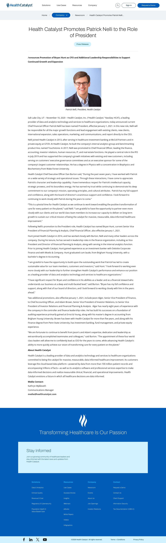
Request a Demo (148, 5)
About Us (91, 498)
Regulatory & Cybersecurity (41, 504)
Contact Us (117, 493)
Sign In (129, 5)
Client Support (118, 498)
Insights (66, 498)
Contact (116, 482)
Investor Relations (94, 509)
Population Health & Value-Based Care (39, 510)
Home (44, 15)
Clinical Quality (37, 493)
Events (90, 493)
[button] (61, 15)
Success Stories (69, 493)
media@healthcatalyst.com (42, 394)
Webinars (67, 504)
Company (92, 5)
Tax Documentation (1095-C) (123, 509)
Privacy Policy (138, 540)
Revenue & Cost (37, 498)
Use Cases (61, 5)
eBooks (66, 509)
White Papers (68, 514)
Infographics (68, 525)
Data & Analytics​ (37, 488)
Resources (77, 5)
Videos (66, 520)
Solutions (46, 5)
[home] (22, 5)
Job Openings (93, 504)
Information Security (120, 504)
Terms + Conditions (118, 540)
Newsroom (80, 15)
